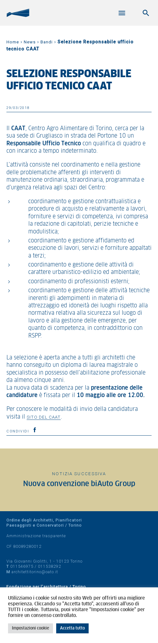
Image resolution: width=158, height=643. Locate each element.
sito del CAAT (44, 417)
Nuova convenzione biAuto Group (79, 484)
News (30, 42)
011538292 (49, 566)
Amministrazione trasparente (36, 535)
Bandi (46, 42)
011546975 (21, 566)
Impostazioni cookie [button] (30, 628)
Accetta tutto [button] (72, 628)
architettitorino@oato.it (35, 571)
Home (12, 42)
